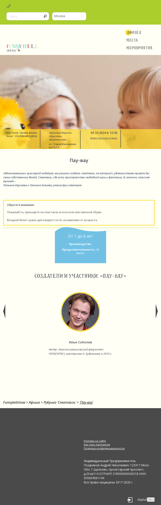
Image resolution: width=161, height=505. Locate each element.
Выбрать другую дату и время (103, 138)
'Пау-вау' (86, 402)
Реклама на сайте (95, 441)
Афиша (134, 32)
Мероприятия (139, 48)
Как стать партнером (97, 444)
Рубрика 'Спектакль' (60, 402)
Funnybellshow (14, 402)
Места (132, 40)
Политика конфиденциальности (104, 448)
